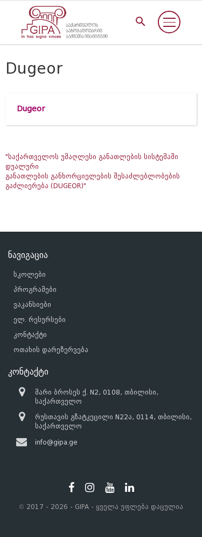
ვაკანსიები (32, 304)
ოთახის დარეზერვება (50, 350)
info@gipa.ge (56, 442)
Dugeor (31, 108)
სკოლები (29, 274)
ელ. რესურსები (39, 320)
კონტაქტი (30, 335)
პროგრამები (35, 289)
